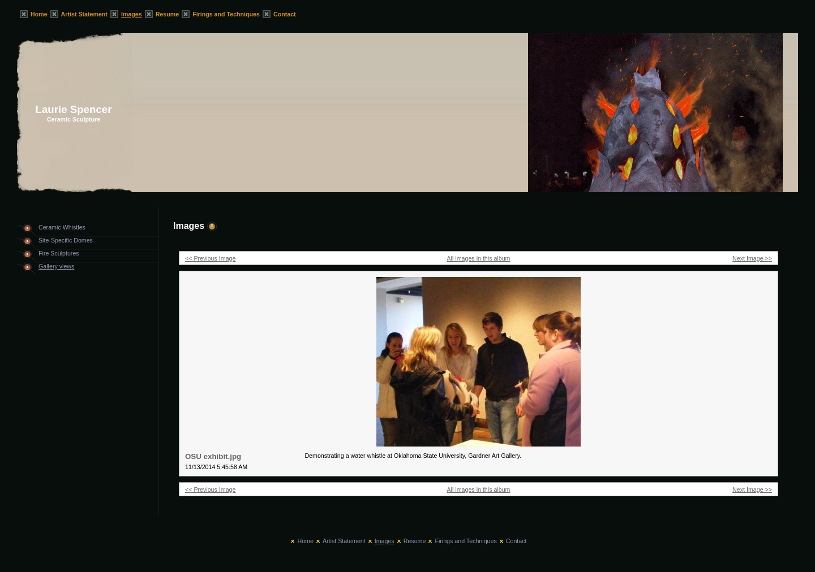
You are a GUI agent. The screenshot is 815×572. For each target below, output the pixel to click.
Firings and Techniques (226, 14)
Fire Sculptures (58, 253)
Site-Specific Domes (65, 240)
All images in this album (479, 258)
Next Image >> (752, 258)
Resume (167, 14)
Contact (284, 14)
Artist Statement (84, 14)
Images (131, 14)
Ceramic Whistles (61, 227)
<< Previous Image (210, 258)
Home (39, 14)
